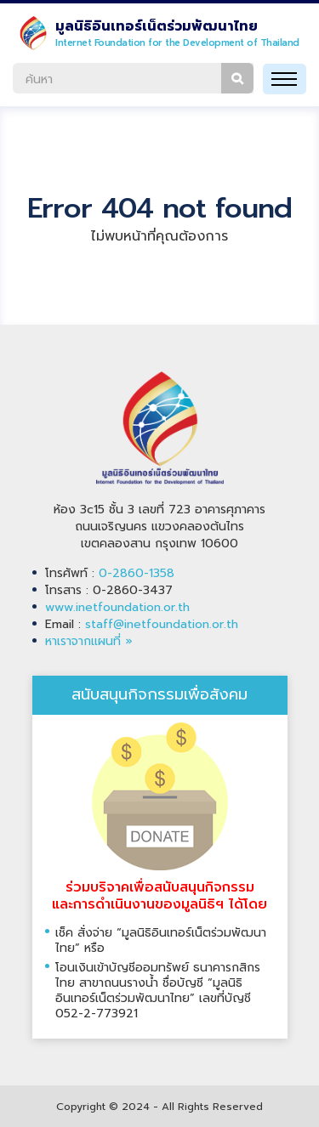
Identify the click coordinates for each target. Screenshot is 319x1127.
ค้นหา (237, 78)
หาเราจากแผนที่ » (89, 641)
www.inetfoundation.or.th (117, 607)
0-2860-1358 (136, 573)
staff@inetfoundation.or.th (161, 624)
